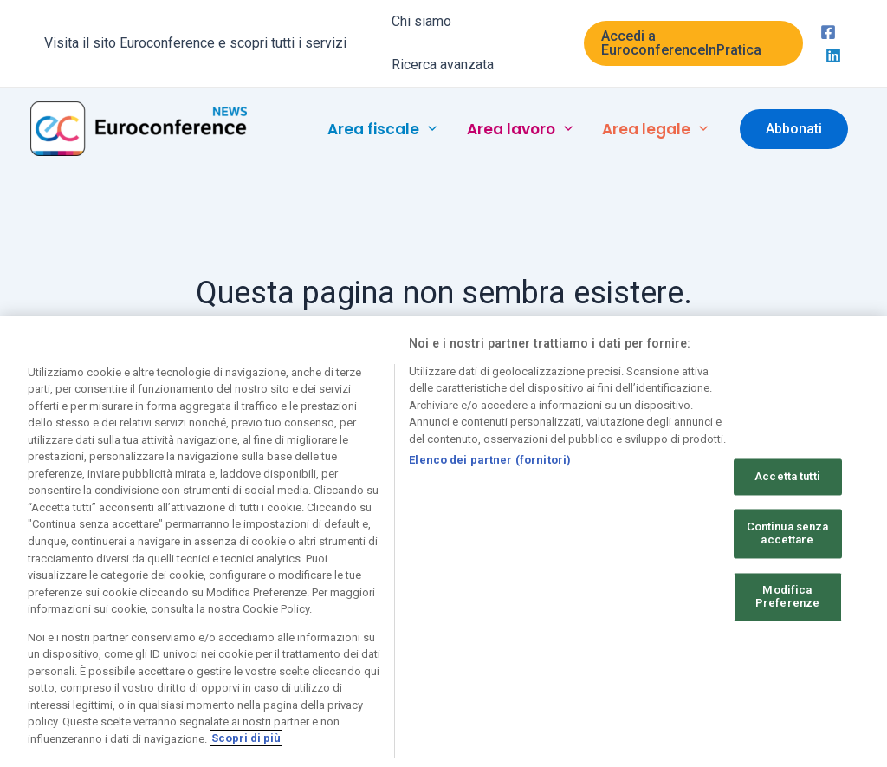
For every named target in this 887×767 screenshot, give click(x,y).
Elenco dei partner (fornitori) (490, 467)
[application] (428, 128)
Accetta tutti (787, 484)
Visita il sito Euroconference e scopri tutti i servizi (195, 43)
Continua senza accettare (788, 541)
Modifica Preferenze (787, 604)
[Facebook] (828, 32)
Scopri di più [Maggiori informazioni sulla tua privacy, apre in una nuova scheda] (246, 746)
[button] (693, 43)
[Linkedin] (833, 55)
